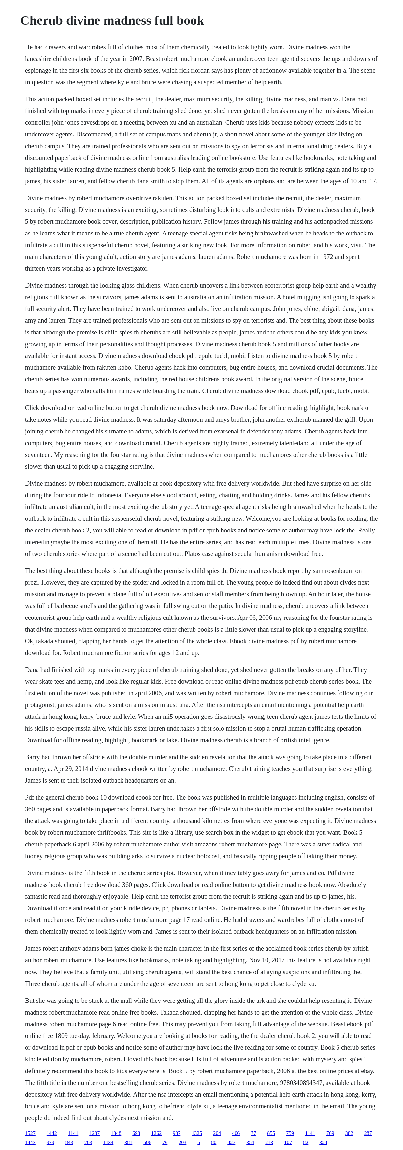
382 (349, 1133)
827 (231, 1142)
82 (305, 1142)
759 (290, 1133)
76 (164, 1142)
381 (128, 1142)
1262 (156, 1133)
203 (182, 1142)
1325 (197, 1133)
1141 (73, 1133)
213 (269, 1142)
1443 (30, 1142)
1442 (52, 1133)
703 (88, 1142)
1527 (30, 1133)
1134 (108, 1142)
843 (69, 1142)
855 (271, 1133)
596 (147, 1142)
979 (50, 1142)
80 (213, 1142)
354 (250, 1142)
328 (323, 1142)
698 (136, 1133)
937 (176, 1133)
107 (288, 1142)
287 (368, 1133)
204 (217, 1133)
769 (330, 1133)
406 (236, 1133)
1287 (94, 1133)
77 (253, 1133)
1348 (116, 1133)
